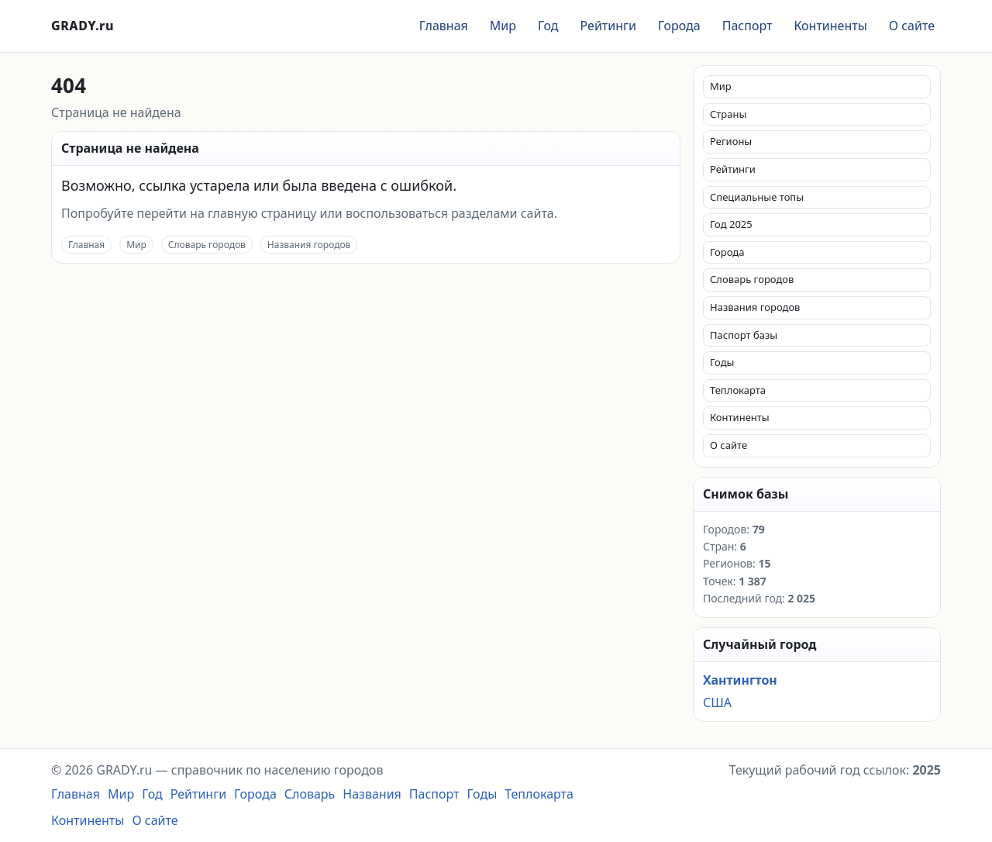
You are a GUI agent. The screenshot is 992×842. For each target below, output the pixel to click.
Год (548, 25)
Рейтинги (608, 25)
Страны (728, 114)
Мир (503, 25)
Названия (372, 793)
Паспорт (747, 25)
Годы (722, 362)
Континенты (830, 25)
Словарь (310, 793)
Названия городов (309, 244)
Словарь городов (207, 244)
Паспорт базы (743, 335)
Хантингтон (740, 679)
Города (679, 25)
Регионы (731, 141)
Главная (443, 25)
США (717, 702)
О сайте (912, 25)
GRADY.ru (82, 25)
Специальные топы (757, 197)
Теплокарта (738, 390)
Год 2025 (731, 224)
